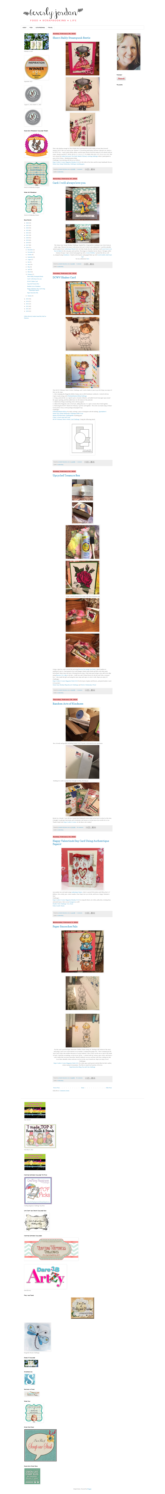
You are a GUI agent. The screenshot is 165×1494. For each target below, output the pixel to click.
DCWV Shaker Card (64, 277)
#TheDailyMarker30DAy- (60, 411)
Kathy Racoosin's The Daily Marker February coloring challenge (80, 156)
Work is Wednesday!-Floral (88, 685)
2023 (27, 230)
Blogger (89, 1489)
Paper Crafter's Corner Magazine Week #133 (65, 681)
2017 (27, 245)
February (30, 274)
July (29, 262)
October (30, 254)
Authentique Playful (70, 249)
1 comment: (79, 263)
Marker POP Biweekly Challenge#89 (63, 415)
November (30, 252)
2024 (27, 228)
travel (50, 27)
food (31, 27)
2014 (27, 301)
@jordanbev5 (102, 411)
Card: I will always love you (69, 182)
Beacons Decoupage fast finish (86, 669)
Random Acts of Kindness (68, 703)
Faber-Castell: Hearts (59, 906)
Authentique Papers (76, 892)
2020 (27, 238)
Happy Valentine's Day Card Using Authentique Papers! (36, 289)
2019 (27, 240)
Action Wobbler (90, 253)
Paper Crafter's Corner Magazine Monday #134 (66, 162)
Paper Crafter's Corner (70, 822)
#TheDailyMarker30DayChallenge (77, 396)
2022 (27, 233)
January (30, 296)
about (24, 27)
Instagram (72, 902)
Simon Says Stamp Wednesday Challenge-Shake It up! (68, 413)
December (30, 249)
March (29, 272)
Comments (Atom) (64, 1090)
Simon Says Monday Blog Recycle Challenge (65, 685)
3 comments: (80, 169)
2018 (27, 242)
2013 (27, 304)
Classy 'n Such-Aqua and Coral (61, 417)
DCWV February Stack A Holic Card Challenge (66, 419)
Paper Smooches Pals (65, 926)
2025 (27, 225)
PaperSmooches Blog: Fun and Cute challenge (82, 1067)
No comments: (80, 827)
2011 (27, 308)
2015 (27, 299)
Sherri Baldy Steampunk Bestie (71, 37)
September (30, 257)
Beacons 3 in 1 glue (61, 675)
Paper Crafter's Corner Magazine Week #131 (66, 1063)
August (30, 259)
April (29, 269)
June (29, 264)
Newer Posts (56, 1088)
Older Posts (109, 1088)
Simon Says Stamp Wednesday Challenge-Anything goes (68, 164)
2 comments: (80, 690)
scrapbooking (40, 27)
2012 (27, 306)
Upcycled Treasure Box (66, 475)
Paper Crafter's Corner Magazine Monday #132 (66, 900)
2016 (27, 247)
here (88, 259)
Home (82, 1088)
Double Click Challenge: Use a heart (63, 904)
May (29, 267)
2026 (27, 223)
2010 (27, 311)
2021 (27, 235)
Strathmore (66, 255)
